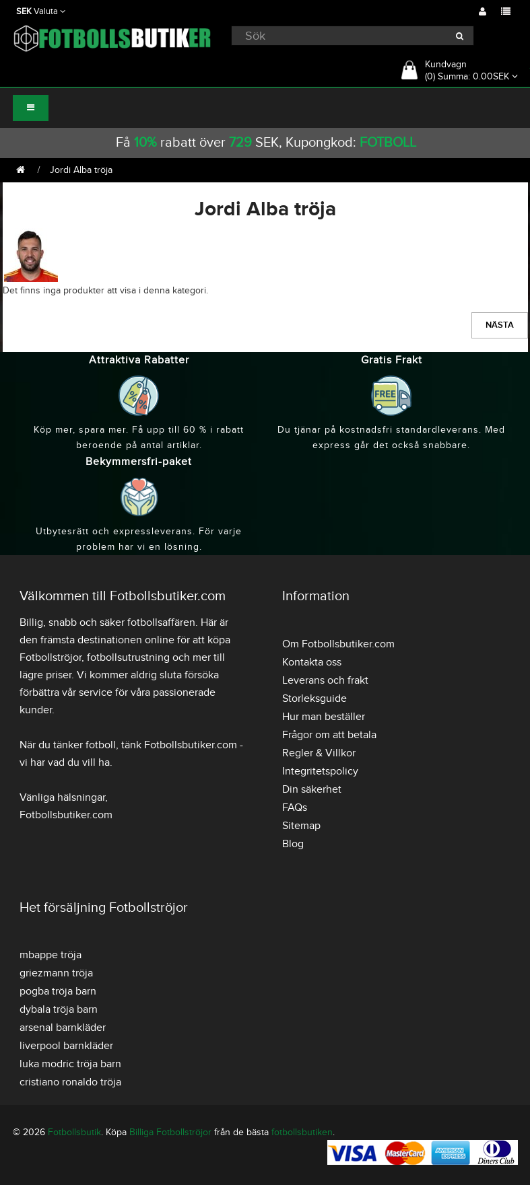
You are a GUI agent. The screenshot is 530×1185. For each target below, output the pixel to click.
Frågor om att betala (329, 735)
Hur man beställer (323, 716)
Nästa (500, 325)
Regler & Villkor (319, 753)
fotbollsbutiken (302, 1132)
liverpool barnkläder (66, 1045)
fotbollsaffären (161, 622)
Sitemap (301, 825)
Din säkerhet (311, 789)
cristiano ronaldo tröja (70, 1082)
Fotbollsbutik (74, 1132)
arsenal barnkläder (63, 1027)
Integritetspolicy (320, 771)
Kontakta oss (311, 662)
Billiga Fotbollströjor (170, 1132)
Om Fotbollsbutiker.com (338, 644)
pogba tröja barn (58, 991)
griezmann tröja (56, 973)
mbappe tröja (50, 955)
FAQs (294, 807)
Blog (293, 844)
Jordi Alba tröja (81, 170)
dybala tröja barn (59, 1009)
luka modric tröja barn (70, 1064)
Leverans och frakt (325, 680)
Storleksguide (314, 698)
